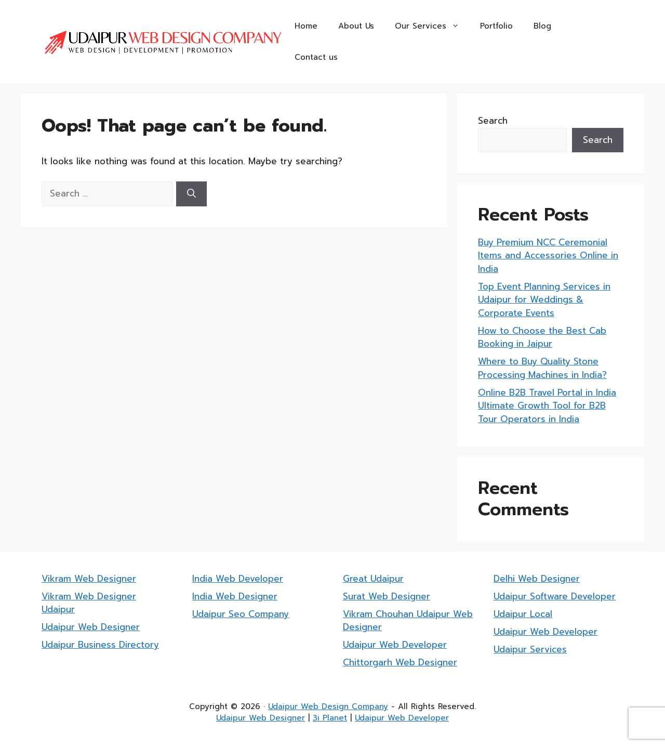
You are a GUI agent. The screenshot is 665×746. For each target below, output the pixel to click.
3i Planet (330, 718)
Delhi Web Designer (537, 578)
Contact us (316, 57)
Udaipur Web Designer (91, 627)
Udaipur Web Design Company (328, 706)
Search (493, 120)
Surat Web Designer (386, 596)
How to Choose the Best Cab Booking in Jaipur (542, 337)
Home (306, 26)
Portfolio (496, 26)
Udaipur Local (523, 614)
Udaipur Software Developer (555, 596)
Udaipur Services (530, 649)
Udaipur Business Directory (100, 644)
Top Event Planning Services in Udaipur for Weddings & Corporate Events (544, 300)
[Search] (191, 193)
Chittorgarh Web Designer (400, 662)
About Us (356, 26)
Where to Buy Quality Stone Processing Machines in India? (542, 368)
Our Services (432, 26)
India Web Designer (234, 596)
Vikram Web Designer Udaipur (89, 603)
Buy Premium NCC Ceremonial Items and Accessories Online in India (548, 255)
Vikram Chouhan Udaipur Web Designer (408, 620)
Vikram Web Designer (89, 578)
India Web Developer (237, 578)
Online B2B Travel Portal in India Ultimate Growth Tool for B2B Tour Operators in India (547, 406)
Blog (542, 26)
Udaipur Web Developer (395, 644)
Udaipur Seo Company (240, 614)
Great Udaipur (373, 578)
